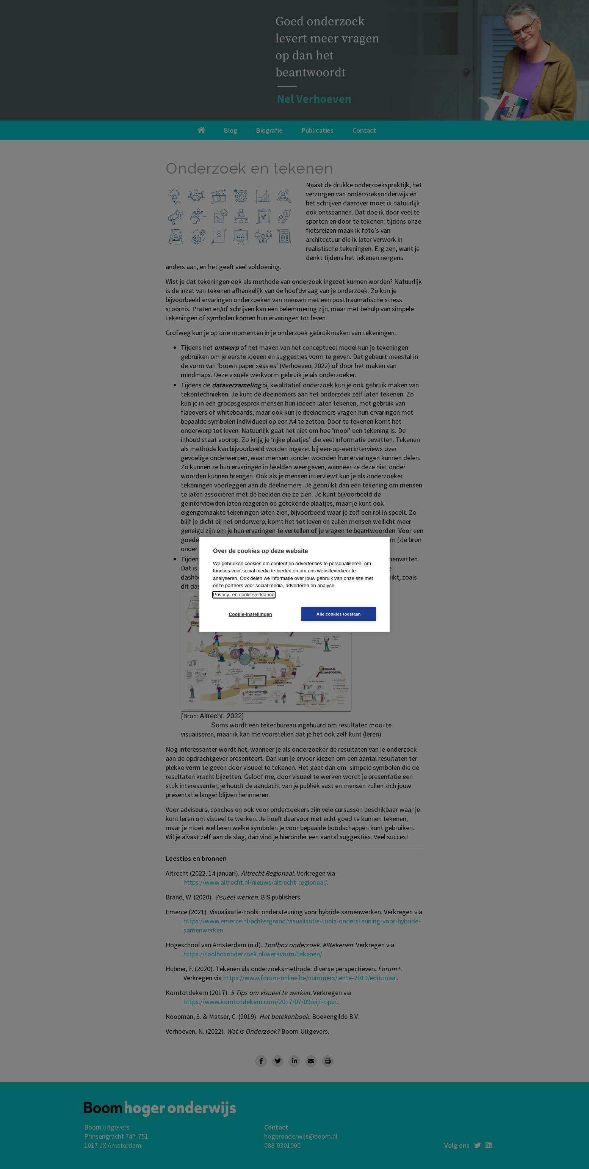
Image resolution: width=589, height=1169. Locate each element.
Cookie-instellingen (249, 614)
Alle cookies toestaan (340, 614)
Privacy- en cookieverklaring (244, 594)
